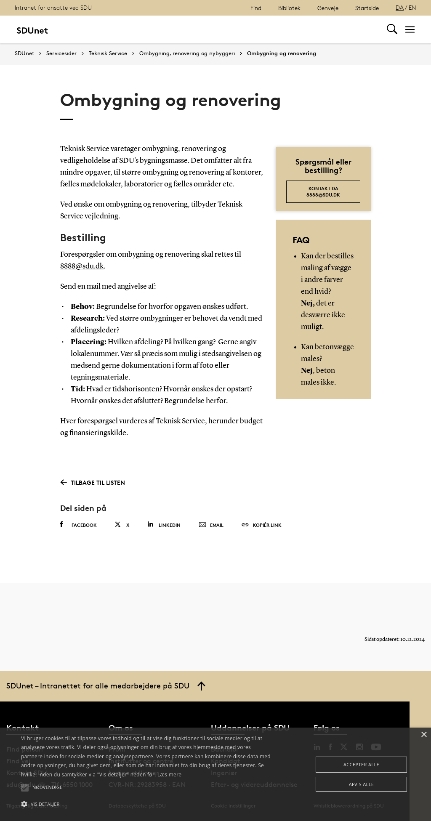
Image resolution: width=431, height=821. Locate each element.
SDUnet (24, 53)
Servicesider (61, 53)
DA (400, 7)
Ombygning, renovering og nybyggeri (187, 53)
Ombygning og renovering (281, 53)
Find (255, 7)
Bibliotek (289, 7)
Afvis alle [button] (361, 784)
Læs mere (169, 774)
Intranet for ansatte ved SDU (53, 7)
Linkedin (164, 524)
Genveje (327, 7)
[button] (147, 804)
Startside (367, 7)
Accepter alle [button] (361, 764)
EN (412, 7)
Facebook (78, 524)
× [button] (423, 735)
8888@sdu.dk (82, 266)
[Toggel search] (392, 29)
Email (211, 525)
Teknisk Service (108, 53)
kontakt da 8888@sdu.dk (323, 191)
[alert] (215, 774)
